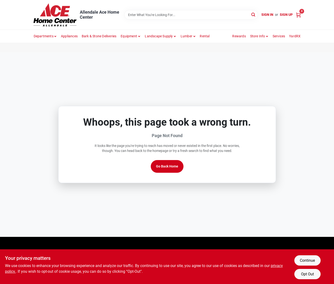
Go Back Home (167, 166)
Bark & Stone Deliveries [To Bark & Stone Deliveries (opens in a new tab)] (99, 36)
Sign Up (286, 15)
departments (44, 36)
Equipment (129, 36)
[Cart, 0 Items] (298, 14)
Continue (307, 260)
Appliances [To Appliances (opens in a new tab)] (69, 36)
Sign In (267, 15)
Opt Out (307, 274)
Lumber (186, 36)
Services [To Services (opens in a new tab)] (279, 36)
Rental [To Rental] (205, 36)
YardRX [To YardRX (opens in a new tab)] (295, 36)
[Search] (253, 14)
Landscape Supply (159, 36)
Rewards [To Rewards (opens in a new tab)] (239, 36)
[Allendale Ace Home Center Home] (54, 14)
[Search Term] (191, 15)
